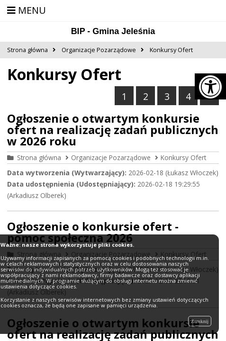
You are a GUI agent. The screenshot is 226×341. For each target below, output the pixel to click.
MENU (26, 10)
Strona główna (39, 157)
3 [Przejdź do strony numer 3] (167, 96)
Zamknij (199, 321)
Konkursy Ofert (183, 157)
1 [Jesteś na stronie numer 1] (124, 96)
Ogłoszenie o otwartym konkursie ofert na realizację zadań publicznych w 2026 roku (112, 129)
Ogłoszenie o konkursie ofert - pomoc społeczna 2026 (93, 231)
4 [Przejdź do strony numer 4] (188, 96)
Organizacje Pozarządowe (111, 157)
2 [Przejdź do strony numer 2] (145, 96)
